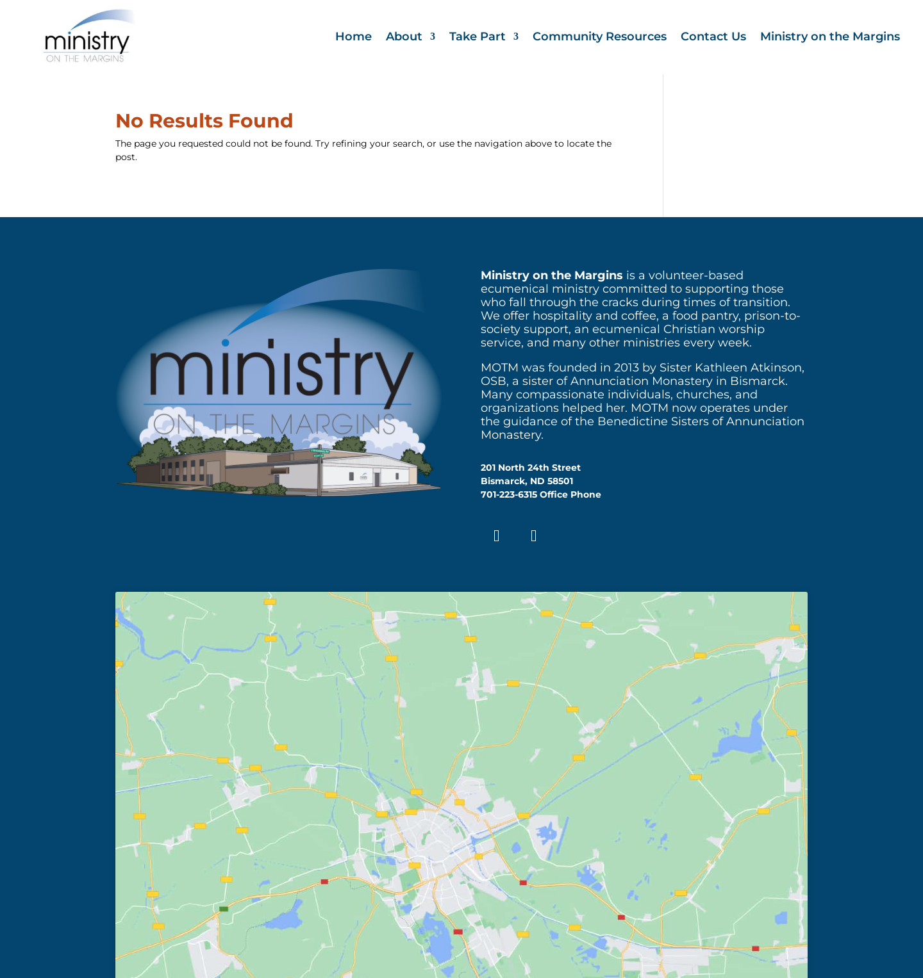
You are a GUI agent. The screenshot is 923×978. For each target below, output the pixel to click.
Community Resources (600, 38)
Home (353, 38)
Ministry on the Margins (830, 38)
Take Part (477, 38)
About (404, 38)
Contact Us (713, 38)
